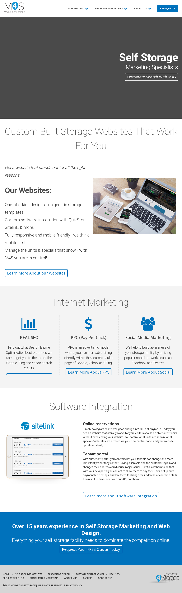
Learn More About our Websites (36, 273)
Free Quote (167, 8)
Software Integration (90, 574)
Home (6, 574)
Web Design (78, 10)
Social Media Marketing (148, 337)
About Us (143, 10)
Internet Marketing (111, 10)
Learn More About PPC (88, 372)
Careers (87, 578)
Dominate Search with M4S (151, 76)
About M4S (70, 578)
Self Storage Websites (28, 574)
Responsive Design (59, 574)
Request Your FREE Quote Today (91, 549)
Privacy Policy (73, 585)
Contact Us (105, 578)
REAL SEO (29, 337)
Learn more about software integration (121, 496)
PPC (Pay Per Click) (88, 337)
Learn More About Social (148, 372)
